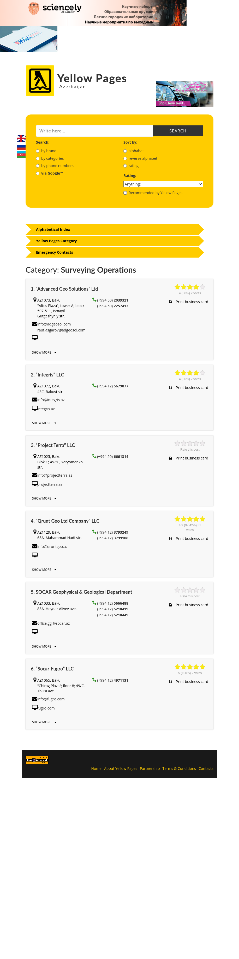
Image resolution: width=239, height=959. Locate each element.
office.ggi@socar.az (53, 623)
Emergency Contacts (54, 252)
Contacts (206, 768)
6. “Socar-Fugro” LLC (52, 669)
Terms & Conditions (179, 768)
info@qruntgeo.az (52, 546)
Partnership (150, 768)
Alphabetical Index (53, 229)
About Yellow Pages (120, 768)
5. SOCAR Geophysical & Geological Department (81, 592)
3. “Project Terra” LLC (53, 445)
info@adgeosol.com (54, 324)
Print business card (188, 301)
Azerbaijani (21, 154)
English (21, 138)
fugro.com (46, 708)
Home (96, 768)
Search (177, 131)
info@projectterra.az (54, 475)
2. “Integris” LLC (47, 375)
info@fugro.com (51, 698)
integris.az (46, 408)
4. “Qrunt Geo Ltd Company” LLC (65, 521)
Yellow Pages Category (56, 240)
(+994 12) (112, 385)
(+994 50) (112, 300)
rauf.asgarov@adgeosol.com (61, 330)
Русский (21, 146)
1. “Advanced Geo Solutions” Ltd (64, 289)
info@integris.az (50, 399)
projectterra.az (49, 484)
